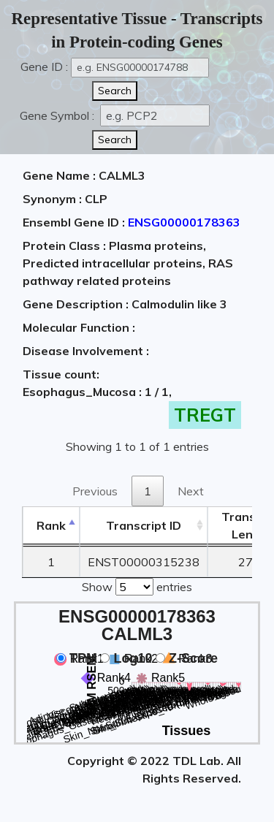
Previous (95, 491)
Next (191, 491)
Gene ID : (44, 66)
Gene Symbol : (58, 115)
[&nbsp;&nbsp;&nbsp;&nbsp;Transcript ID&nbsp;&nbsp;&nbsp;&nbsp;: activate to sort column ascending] (144, 525)
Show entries (137, 585)
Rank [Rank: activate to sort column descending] (51, 525)
